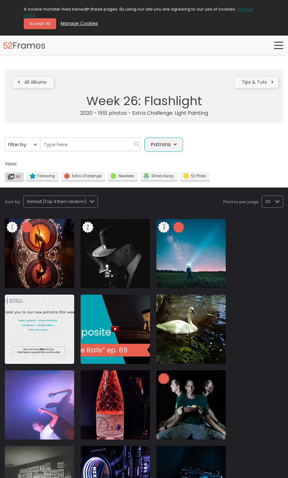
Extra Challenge (84, 178)
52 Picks (197, 178)
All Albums (34, 83)
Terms (53, 471)
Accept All (41, 24)
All (14, 179)
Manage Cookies (82, 24)
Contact (71, 471)
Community (14, 471)
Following (42, 178)
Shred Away (161, 178)
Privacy (36, 471)
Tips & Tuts (256, 83)
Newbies (124, 178)
